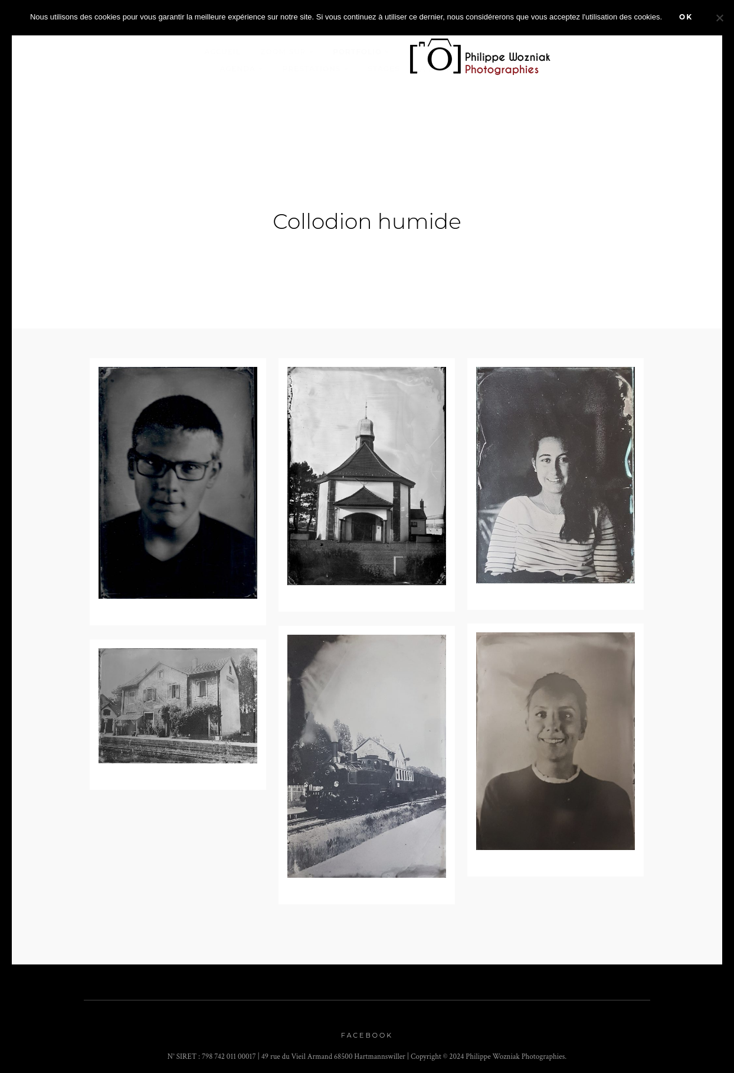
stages (384, 68)
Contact (503, 68)
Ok (686, 16)
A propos (442, 68)
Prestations (312, 68)
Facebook (367, 1030)
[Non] (719, 18)
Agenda (237, 68)
